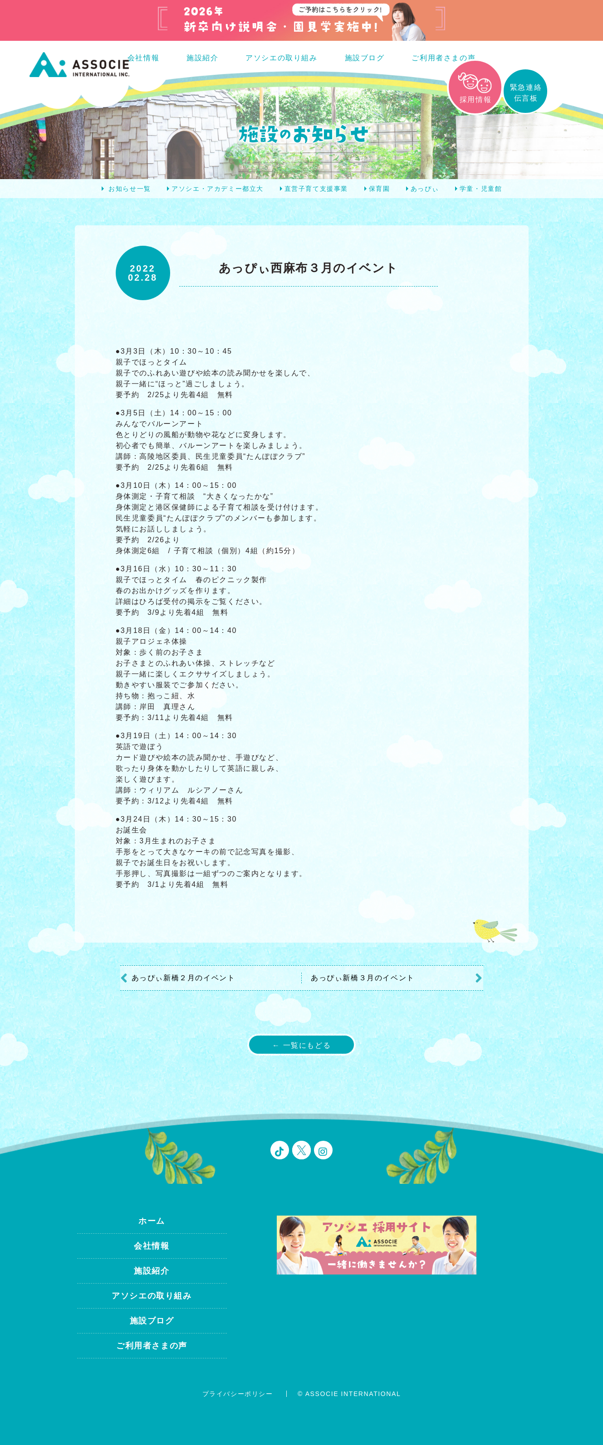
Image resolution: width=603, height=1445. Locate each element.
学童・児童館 (481, 188)
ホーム (151, 1221)
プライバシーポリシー (237, 1393)
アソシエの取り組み (281, 58)
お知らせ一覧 (129, 188)
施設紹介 (202, 58)
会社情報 (143, 58)
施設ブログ (365, 58)
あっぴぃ (425, 188)
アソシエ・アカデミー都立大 (218, 188)
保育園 (379, 188)
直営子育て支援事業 (316, 188)
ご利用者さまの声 (444, 58)
